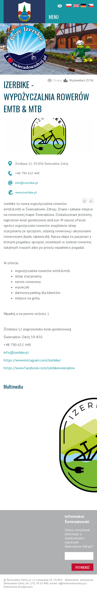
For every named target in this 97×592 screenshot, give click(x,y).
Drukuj (57, 80)
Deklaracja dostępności (18, 586)
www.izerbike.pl (26, 192)
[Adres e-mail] (79, 556)
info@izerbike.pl (26, 183)
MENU (54, 16)
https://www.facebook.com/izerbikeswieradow (39, 368)
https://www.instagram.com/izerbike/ (32, 360)
